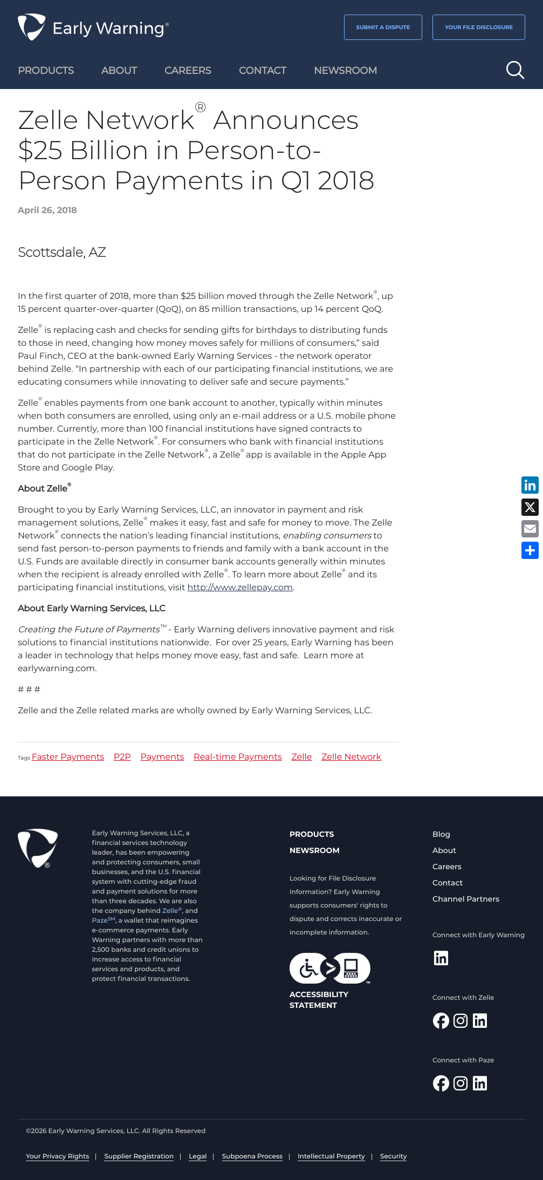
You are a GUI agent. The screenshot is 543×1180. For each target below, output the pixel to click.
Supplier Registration (139, 1156)
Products (312, 834)
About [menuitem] (119, 71)
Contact (447, 883)
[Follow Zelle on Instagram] (460, 1024)
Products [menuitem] (46, 71)
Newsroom (315, 850)
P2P (122, 757)
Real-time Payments (238, 757)
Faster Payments (68, 757)
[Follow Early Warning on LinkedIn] (441, 961)
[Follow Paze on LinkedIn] (480, 1086)
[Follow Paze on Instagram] (460, 1086)
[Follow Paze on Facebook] (441, 1086)
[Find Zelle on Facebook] (441, 1024)
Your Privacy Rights (57, 1156)
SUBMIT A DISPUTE (383, 27)
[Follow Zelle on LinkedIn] (480, 1024)
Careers (447, 866)
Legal (198, 1156)
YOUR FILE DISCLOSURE (479, 27)
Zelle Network (351, 757)
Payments (162, 757)
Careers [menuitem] (187, 71)
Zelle (301, 757)
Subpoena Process (252, 1156)
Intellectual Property (331, 1156)
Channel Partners (465, 899)
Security (393, 1156)
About (444, 850)
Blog (441, 834)
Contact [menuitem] (262, 71)
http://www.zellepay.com (240, 588)
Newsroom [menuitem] (345, 71)
